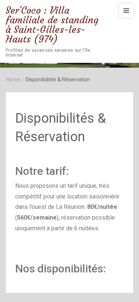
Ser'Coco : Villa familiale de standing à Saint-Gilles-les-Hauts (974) (52, 24)
